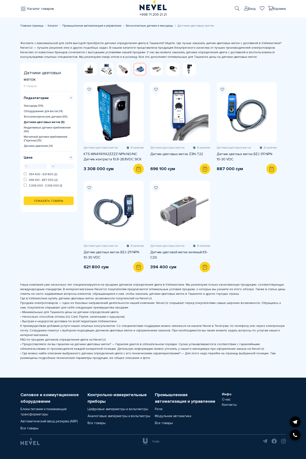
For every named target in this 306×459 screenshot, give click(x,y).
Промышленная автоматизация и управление (92, 25)
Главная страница (31, 25)
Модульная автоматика (173, 416)
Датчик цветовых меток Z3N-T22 (176, 154)
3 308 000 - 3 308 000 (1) (43, 185)
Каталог (53, 25)
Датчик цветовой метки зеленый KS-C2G (179, 255)
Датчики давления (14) (38, 146)
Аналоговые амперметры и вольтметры (119, 416)
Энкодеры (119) (33, 106)
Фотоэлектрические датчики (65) (45, 116)
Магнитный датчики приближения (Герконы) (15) (45, 138)
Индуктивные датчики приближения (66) (47, 129)
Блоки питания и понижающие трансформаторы (43, 411)
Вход (252, 9)
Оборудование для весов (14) (43, 111)
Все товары (29, 428)
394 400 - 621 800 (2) (40, 174)
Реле (159, 409)
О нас (226, 399)
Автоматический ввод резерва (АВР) (49, 421)
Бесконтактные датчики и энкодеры (149, 25)
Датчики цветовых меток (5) (44, 122)
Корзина (279, 9)
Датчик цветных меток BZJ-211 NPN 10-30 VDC (111, 255)
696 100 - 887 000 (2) (40, 180)
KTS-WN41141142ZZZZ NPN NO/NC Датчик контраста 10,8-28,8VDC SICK (113, 156)
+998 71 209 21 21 (153, 14)
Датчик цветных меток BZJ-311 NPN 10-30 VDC (244, 156)
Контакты (229, 404)
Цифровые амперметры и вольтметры (118, 409)
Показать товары (48, 201)
